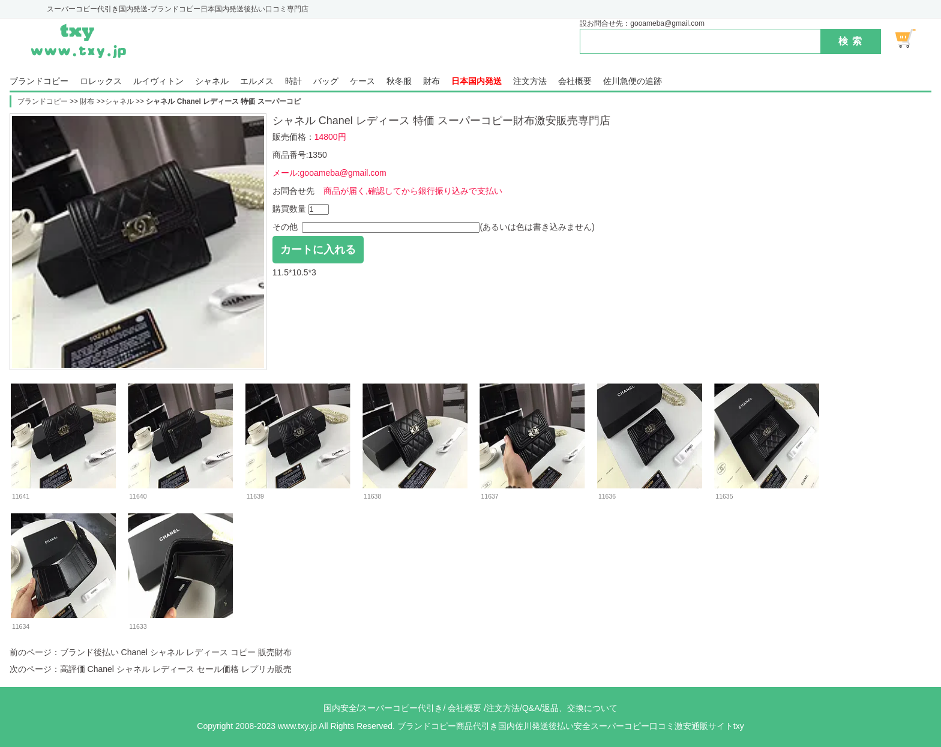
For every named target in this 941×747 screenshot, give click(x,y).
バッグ (325, 81)
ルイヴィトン (158, 81)
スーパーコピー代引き (401, 708)
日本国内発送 (476, 81)
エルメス (257, 81)
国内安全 (340, 708)
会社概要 (575, 81)
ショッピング (912, 38)
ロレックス (101, 81)
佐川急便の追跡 (632, 81)
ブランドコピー (39, 81)
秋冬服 (399, 81)
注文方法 (530, 81)
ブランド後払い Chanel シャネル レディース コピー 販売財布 (176, 652)
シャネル (212, 81)
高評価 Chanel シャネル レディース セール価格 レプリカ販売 (176, 669)
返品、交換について (580, 708)
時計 (293, 81)
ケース (362, 81)
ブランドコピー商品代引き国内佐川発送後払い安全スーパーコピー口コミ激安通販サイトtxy (570, 726)
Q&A (531, 708)
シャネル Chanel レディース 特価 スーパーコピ (223, 101)
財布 (431, 81)
